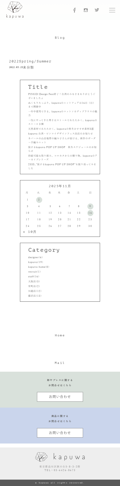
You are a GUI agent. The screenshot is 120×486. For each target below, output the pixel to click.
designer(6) (35, 257)
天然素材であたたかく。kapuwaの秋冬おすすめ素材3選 (61, 128)
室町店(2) (34, 286)
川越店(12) (35, 291)
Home (60, 335)
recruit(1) (34, 271)
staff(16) (33, 276)
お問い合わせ (60, 396)
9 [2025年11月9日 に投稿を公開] (90, 206)
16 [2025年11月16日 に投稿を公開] (90, 212)
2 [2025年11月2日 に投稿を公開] (39, 199)
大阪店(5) (34, 281)
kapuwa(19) (35, 262)
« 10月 (30, 232)
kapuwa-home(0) (38, 267)
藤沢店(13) (35, 295)
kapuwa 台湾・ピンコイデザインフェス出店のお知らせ (61, 133)
